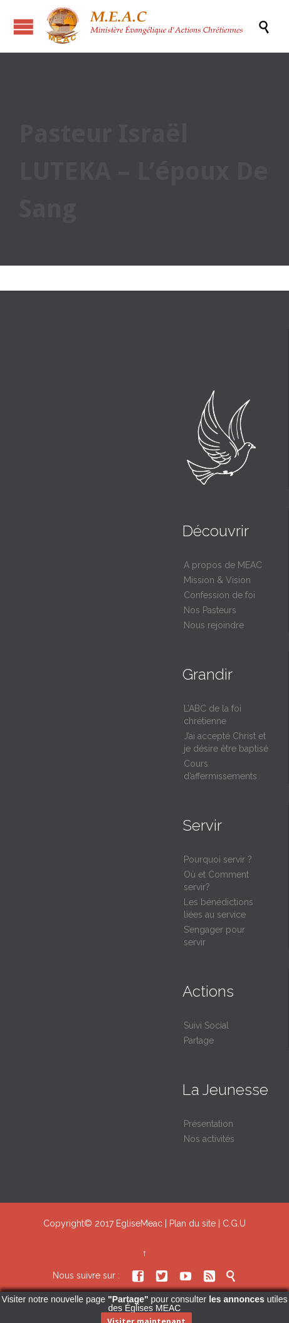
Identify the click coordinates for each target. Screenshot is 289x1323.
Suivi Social (206, 1025)
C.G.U (234, 1223)
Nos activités (209, 1139)
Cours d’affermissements (220, 770)
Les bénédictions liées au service (218, 908)
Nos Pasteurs (210, 610)
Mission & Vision (217, 580)
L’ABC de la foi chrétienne (212, 714)
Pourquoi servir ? (218, 859)
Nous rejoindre (214, 625)
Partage (199, 1040)
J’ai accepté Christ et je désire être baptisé (226, 742)
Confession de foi (219, 595)
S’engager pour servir (214, 936)
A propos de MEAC (223, 565)
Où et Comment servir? (216, 880)
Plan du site (192, 1223)
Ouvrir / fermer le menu (23, 27)
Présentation (208, 1124)
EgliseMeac (139, 1223)
